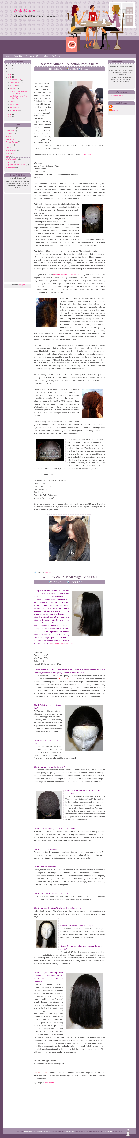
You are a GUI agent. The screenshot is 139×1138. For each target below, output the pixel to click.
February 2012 (15, 107)
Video (8, 156)
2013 (9, 74)
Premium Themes (95, 1131)
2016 (9, 65)
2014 (9, 71)
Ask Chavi (25, 10)
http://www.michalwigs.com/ (61, 643)
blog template (117, 1131)
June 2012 (13, 85)
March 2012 (14, 104)
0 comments (85, 582)
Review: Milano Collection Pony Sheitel (69, 64)
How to (8, 136)
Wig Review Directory (116, 95)
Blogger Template (58, 1131)
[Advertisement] (17, 236)
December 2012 (15, 80)
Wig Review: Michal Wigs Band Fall (69, 577)
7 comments (85, 69)
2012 (9, 77)
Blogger (21, 285)
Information (10, 139)
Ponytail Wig (86, 154)
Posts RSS (18, 56)
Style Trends (10, 153)
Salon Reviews (11, 150)
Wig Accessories (12, 159)
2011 (9, 114)
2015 (9, 68)
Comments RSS (32, 56)
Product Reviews (12, 142)
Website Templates (81, 1131)
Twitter (45, 56)
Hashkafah (10, 133)
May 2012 (13, 88)
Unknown (115, 110)
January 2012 (14, 110)
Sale (8, 148)
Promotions (10, 145)
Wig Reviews (10, 167)
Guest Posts (10, 131)
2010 (9, 117)
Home (7, 56)
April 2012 (13, 101)
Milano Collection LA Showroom (66, 275)
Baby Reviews (11, 128)
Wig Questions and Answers (16, 165)
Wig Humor (10, 162)
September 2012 (15, 82)
